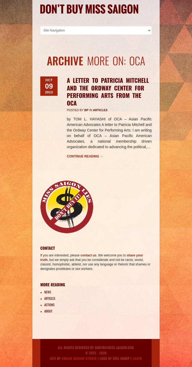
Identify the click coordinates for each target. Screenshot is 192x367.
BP (86, 110)
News (47, 292)
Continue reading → (85, 156)
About (48, 311)
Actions (49, 304)
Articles (100, 110)
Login (137, 358)
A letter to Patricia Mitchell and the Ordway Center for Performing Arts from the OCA (108, 91)
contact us (88, 255)
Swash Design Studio (79, 358)
